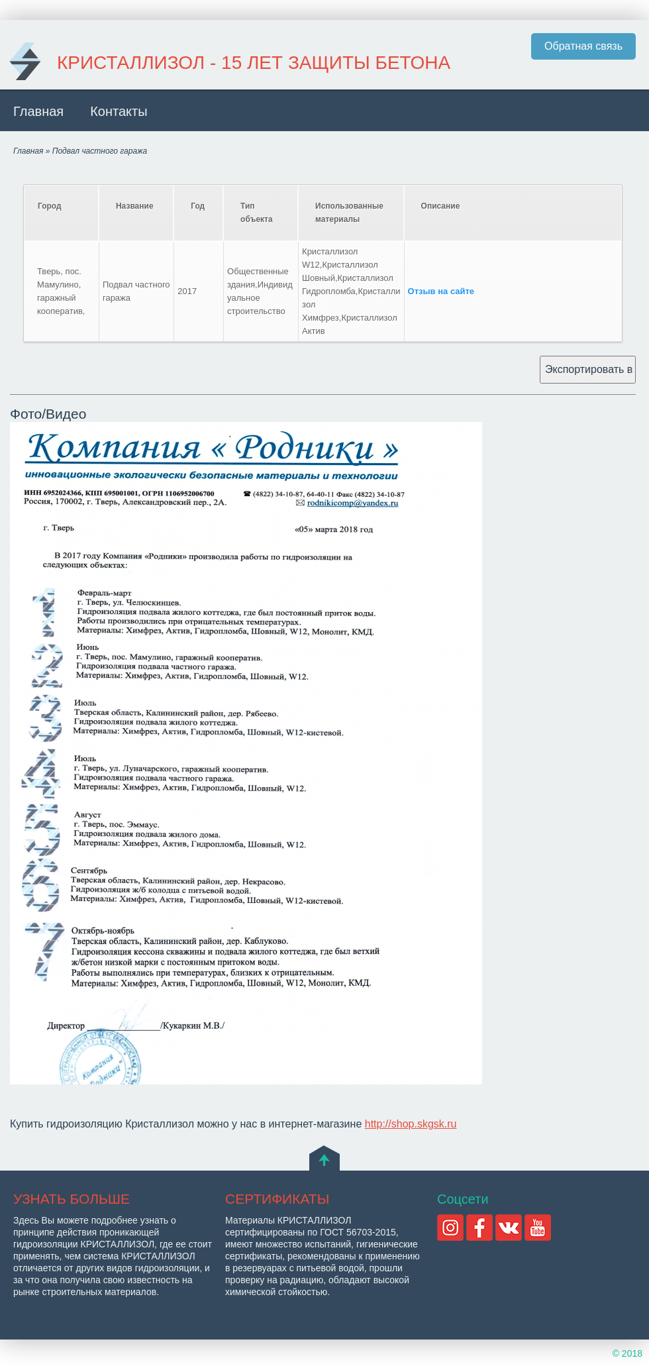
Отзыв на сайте (441, 291)
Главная (38, 111)
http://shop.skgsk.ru (411, 1124)
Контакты (118, 111)
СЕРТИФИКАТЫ (277, 1198)
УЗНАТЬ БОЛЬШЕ (71, 1198)
